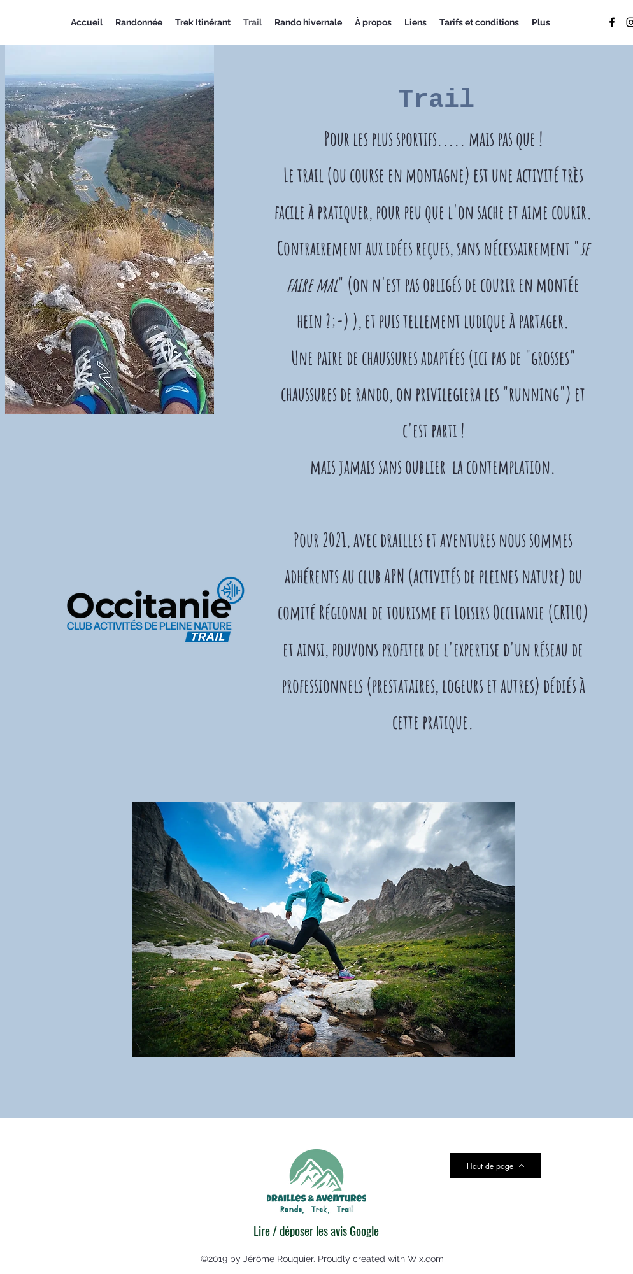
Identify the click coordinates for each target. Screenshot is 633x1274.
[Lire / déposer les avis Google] (316, 1230)
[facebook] (612, 22)
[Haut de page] (495, 1165)
